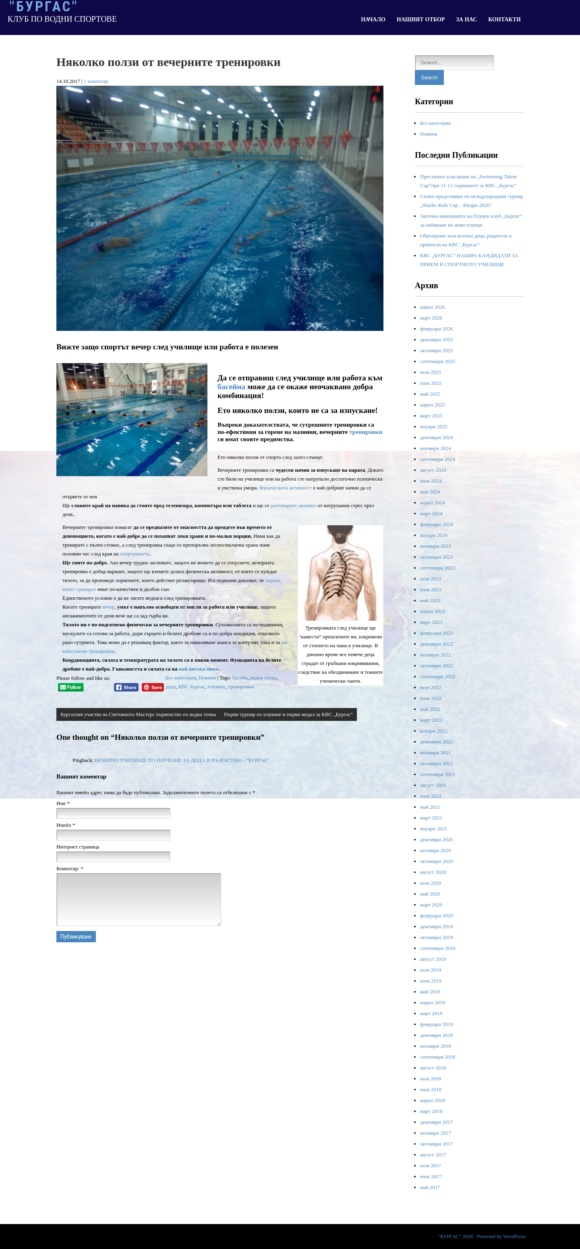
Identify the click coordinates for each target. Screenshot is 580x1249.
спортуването (134, 554)
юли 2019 (430, 970)
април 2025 (432, 405)
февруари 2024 (436, 524)
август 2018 (433, 1068)
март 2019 (431, 1013)
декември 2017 (436, 1122)
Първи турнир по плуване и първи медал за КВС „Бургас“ (288, 714)
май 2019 (430, 992)
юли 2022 (430, 687)
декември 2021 (436, 742)
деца (171, 686)
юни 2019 (430, 981)
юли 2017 (430, 1165)
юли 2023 (430, 579)
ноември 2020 (435, 850)
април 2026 (432, 307)
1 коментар (96, 81)
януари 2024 (433, 535)
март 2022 (431, 720)
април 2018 (432, 1100)
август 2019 (433, 959)
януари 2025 (433, 426)
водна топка (263, 678)
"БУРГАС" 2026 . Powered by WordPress (482, 1236)
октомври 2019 (436, 937)
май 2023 (430, 600)
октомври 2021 (436, 763)
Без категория (181, 678)
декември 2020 (436, 839)
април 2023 (432, 611)
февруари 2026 (436, 329)
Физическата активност (285, 488)
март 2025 (431, 416)
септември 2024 (437, 459)
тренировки (365, 431)
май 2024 (430, 492)
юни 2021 (430, 796)
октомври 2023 (436, 557)
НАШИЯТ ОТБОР (421, 19)
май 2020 (430, 894)
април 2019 (432, 1002)
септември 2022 (437, 676)
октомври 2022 (436, 666)
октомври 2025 (436, 350)
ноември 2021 (435, 752)
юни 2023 (430, 589)
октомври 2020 (436, 861)
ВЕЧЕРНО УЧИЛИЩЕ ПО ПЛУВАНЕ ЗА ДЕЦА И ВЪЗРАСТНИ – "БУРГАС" (182, 760)
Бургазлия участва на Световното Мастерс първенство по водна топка (138, 714)
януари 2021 (433, 829)
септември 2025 (437, 361)
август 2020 (433, 872)
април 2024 (432, 503)
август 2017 (433, 1155)
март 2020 (431, 905)
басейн (239, 678)
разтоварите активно (293, 505)
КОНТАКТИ (504, 19)
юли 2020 (430, 883)
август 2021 (433, 785)
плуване (216, 686)
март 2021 (431, 818)
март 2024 (431, 513)
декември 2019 (436, 926)
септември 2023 (437, 568)
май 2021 (430, 807)
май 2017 (430, 1187)
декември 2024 (436, 437)
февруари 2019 (436, 1024)
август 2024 (433, 470)
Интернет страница (77, 847)
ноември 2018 (435, 1046)
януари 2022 (433, 731)
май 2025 (430, 394)
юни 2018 (430, 1089)
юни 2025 (430, 383)
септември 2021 (437, 774)
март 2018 (431, 1111)
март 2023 (431, 622)
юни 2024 (430, 481)
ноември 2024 (435, 448)
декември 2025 (436, 340)
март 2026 (431, 318)
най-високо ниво (198, 669)
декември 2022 (436, 644)
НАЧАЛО (373, 19)
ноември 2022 (435, 655)
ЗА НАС (466, 19)
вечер (108, 607)
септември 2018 (437, 1057)
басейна (231, 386)
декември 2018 (436, 1035)
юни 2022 (430, 698)
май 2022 (430, 709)
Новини (207, 678)
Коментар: (69, 868)
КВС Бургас (191, 686)
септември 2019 (437, 948)
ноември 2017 (435, 1133)
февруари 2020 (436, 915)
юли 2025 (430, 372)
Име (63, 803)
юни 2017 (430, 1176)
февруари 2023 (436, 633)
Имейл (65, 825)
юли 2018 (430, 1079)
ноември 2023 (435, 546)
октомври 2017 (436, 1144)
